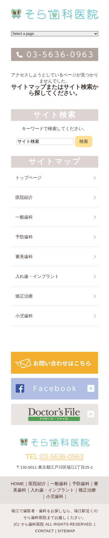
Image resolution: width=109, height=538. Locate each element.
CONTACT (44, 531)
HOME (17, 483)
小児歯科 (24, 315)
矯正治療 (24, 296)
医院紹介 (24, 197)
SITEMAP (66, 531)
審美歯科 (24, 256)
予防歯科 (24, 236)
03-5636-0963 (61, 456)
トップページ (28, 177)
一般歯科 (24, 217)
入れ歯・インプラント (37, 276)
